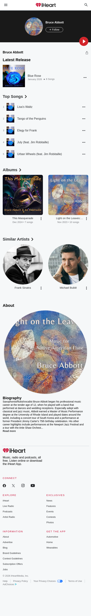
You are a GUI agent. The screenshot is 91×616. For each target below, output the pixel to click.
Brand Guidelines (12, 553)
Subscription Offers (13, 564)
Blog (5, 547)
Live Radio (8, 506)
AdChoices (10, 584)
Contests (51, 517)
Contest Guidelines (13, 558)
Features (51, 506)
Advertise (7, 542)
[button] (83, 41)
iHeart (6, 500)
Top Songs (15, 96)
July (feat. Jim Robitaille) (33, 142)
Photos (50, 522)
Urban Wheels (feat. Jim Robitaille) (39, 154)
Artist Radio (9, 517)
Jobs (5, 569)
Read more (9, 431)
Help (5, 581)
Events (50, 511)
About (6, 536)
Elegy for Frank (27, 130)
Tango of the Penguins (31, 118)
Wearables (52, 547)
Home (49, 542)
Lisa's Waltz (24, 106)
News (49, 500)
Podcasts (7, 511)
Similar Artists (18, 239)
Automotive (52, 536)
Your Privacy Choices (48, 581)
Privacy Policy (20, 581)
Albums (12, 170)
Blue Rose (34, 75)
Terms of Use (75, 581)
